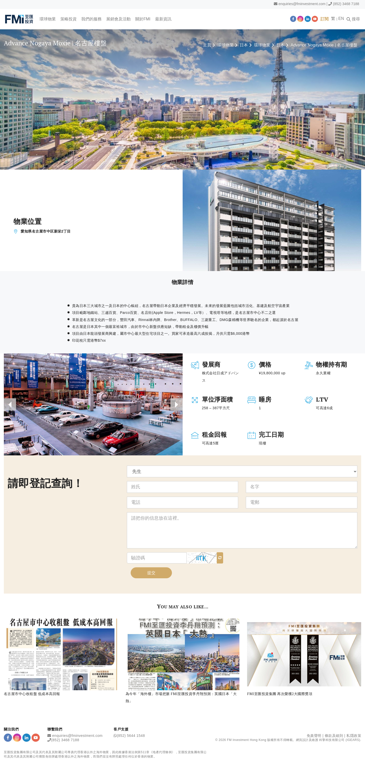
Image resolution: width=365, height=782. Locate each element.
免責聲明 (314, 736)
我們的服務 (91, 19)
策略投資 (68, 19)
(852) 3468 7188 (346, 4)
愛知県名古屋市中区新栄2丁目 (46, 231)
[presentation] (10, 404)
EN (341, 18)
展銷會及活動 (118, 19)
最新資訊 (163, 19)
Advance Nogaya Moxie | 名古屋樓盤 (324, 45)
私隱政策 (353, 736)
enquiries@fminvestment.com (302, 4)
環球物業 (47, 19)
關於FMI (143, 19)
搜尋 (353, 19)
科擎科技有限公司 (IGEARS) (339, 740)
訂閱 (324, 19)
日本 (244, 45)
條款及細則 (334, 736)
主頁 (207, 45)
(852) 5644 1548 (131, 736)
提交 (151, 573)
